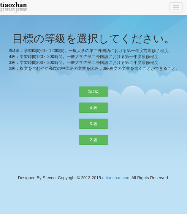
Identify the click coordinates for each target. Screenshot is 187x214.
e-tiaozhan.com (116, 177)
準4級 (93, 91)
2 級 (93, 139)
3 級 (93, 123)
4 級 (93, 107)
